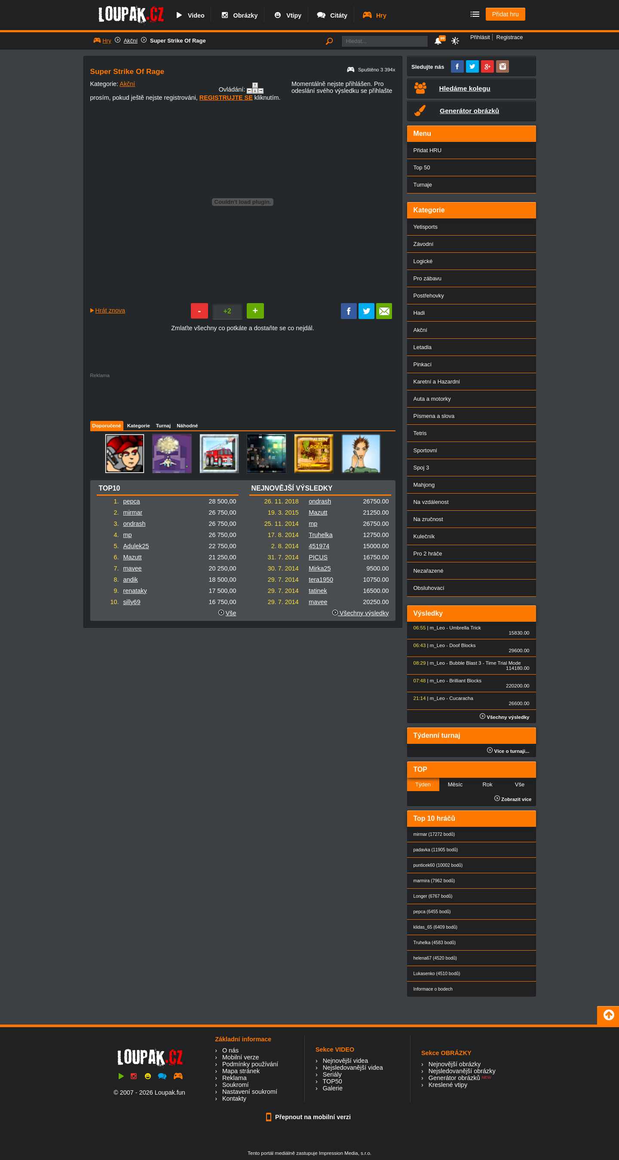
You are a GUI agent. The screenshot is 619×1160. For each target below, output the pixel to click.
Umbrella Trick (465, 627)
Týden (423, 784)
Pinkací (423, 364)
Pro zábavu (428, 278)
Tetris (420, 433)
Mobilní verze (240, 1057)
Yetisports (426, 227)
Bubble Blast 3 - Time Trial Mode (485, 663)
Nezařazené (429, 571)
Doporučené (106, 425)
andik (130, 579)
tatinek (318, 590)
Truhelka (320, 534)
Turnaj (163, 425)
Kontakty (234, 1098)
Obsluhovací (429, 588)
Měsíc (455, 784)
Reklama (234, 1077)
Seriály (332, 1074)
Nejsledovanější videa (353, 1067)
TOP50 (332, 1081)
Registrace (509, 37)
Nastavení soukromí (249, 1091)
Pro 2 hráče (428, 553)
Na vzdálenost (431, 502)
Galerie (333, 1088)
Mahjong (424, 485)
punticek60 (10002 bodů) (438, 865)
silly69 (131, 601)
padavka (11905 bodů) (436, 849)
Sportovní (425, 450)
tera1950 (321, 579)
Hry (374, 15)
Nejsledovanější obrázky (462, 1071)
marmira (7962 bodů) (434, 880)
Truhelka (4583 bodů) (435, 942)
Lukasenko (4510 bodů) (437, 973)
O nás (230, 1050)
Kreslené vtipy (448, 1084)
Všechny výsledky (360, 613)
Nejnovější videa (345, 1060)
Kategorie (138, 425)
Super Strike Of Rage (178, 40)
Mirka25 (320, 568)
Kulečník (424, 536)
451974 (319, 546)
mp (127, 534)
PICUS (318, 557)
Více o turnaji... (508, 751)
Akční (131, 40)
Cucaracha (461, 698)
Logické (423, 261)
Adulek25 (136, 546)
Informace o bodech (433, 989)
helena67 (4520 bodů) (435, 958)
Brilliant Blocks (465, 680)
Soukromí (235, 1084)
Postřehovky (429, 295)
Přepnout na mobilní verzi (309, 1117)
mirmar (132, 512)
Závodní (424, 244)
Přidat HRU (428, 150)
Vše (231, 613)
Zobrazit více (513, 799)
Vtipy (286, 15)
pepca (131, 501)
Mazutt (132, 557)
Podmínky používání (250, 1064)
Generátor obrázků (454, 1077)
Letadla (423, 347)
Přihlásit (480, 37)
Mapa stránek (241, 1071)
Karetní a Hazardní (437, 381)
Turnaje (423, 184)
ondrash (134, 523)
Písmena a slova (434, 416)
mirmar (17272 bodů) (434, 834)
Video (189, 15)
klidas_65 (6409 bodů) (436, 927)
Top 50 (422, 167)
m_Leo (437, 627)
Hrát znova (110, 310)
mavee (132, 568)
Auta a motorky (432, 399)
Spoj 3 (421, 467)
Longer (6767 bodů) (433, 896)
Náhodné (187, 425)
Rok (487, 784)
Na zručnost (428, 519)
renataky (135, 590)
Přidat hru (505, 14)
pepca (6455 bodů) (432, 911)
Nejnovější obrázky (455, 1064)
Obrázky (238, 15)
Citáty (331, 15)
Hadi (419, 313)
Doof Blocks (462, 645)
